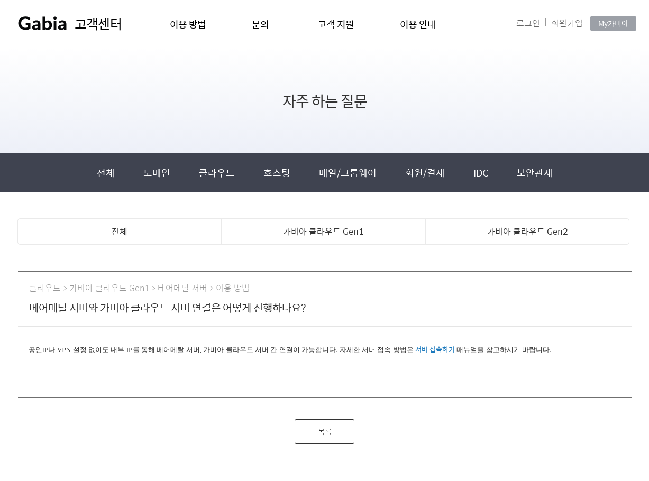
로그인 (528, 23)
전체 (107, 172)
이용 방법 (188, 24)
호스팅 (277, 172)
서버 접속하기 (435, 349)
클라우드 (218, 172)
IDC (481, 172)
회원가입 (567, 23)
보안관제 (535, 172)
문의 (260, 24)
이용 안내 (418, 24)
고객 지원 (336, 24)
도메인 (157, 172)
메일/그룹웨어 (349, 172)
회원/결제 (426, 172)
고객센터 (98, 23)
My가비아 (613, 23)
